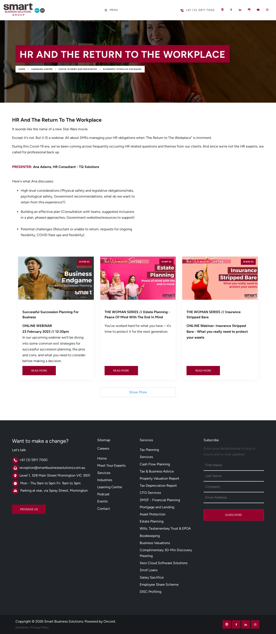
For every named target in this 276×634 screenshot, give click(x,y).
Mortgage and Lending (157, 507)
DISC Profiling (150, 592)
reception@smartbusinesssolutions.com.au (52, 468)
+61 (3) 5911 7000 (190, 8)
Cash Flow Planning (155, 464)
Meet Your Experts (111, 465)
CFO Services (150, 493)
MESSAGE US (21, 507)
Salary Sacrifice (152, 577)
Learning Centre (42, 69)
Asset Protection (152, 514)
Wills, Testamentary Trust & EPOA (165, 528)
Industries (104, 480)
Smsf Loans (148, 570)
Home (22, 69)
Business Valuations (155, 543)
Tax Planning (149, 450)
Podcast (103, 494)
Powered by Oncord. (100, 621)
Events (102, 501)
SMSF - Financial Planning (160, 500)
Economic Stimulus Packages (122, 69)
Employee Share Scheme (159, 584)
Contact (103, 509)
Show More (138, 392)
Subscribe (233, 514)
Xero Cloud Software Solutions (163, 563)
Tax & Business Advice (157, 471)
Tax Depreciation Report (158, 485)
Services (103, 473)
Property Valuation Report (159, 478)
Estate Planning (151, 521)
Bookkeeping (150, 536)
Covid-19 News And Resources (78, 69)
